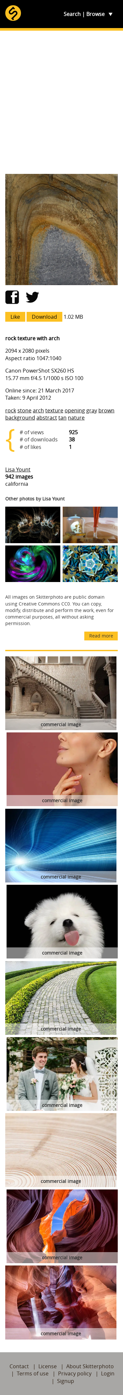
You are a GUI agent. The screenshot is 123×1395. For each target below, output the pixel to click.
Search (72, 14)
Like (15, 316)
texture (54, 410)
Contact (19, 1366)
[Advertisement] (61, 102)
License (47, 1366)
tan (62, 417)
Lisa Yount (18, 469)
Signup (65, 1381)
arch (38, 410)
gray (91, 410)
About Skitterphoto (90, 1366)
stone (24, 410)
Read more (101, 636)
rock (10, 410)
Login (107, 1373)
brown (106, 410)
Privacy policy (75, 1373)
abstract (46, 417)
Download (44, 316)
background (20, 417)
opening (75, 410)
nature (76, 417)
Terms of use (33, 1373)
